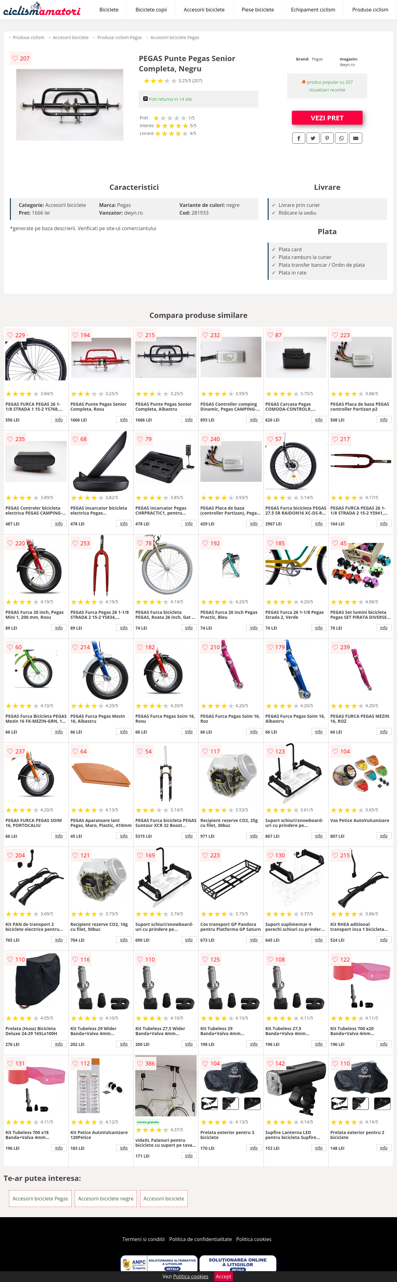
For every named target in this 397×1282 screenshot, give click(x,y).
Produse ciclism (370, 9)
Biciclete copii (151, 9)
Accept (223, 1276)
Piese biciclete (258, 9)
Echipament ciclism (313, 9)
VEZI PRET (327, 117)
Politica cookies (254, 1239)
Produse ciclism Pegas (119, 37)
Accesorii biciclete (204, 9)
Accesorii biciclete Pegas (174, 37)
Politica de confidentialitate (200, 1239)
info (59, 419)
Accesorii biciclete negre (106, 1198)
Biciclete (109, 9)
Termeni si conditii (144, 1239)
